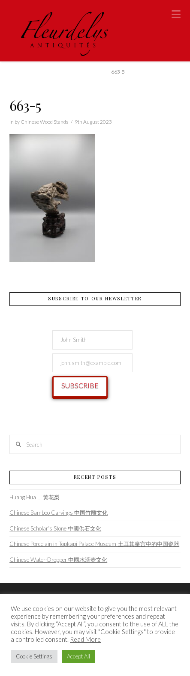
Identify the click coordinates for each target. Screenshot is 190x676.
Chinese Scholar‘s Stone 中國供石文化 (55, 528)
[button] (176, 14)
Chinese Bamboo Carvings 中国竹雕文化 (58, 512)
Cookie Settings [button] (34, 656)
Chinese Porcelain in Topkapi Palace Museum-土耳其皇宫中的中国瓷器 (94, 543)
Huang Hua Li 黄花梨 (34, 497)
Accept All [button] (78, 656)
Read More (85, 639)
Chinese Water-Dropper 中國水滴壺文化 (58, 559)
